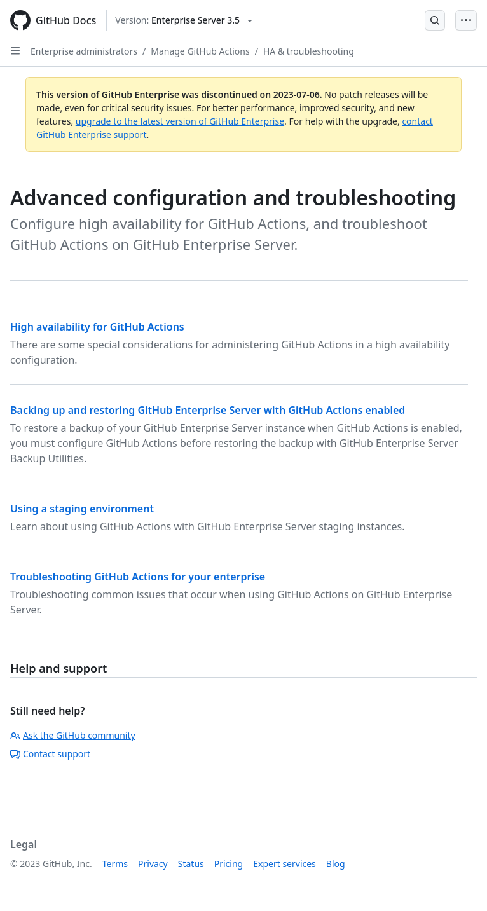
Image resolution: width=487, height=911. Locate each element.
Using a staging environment (82, 509)
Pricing (228, 864)
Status (191, 864)
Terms (115, 864)
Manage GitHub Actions (200, 51)
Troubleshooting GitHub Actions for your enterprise (137, 577)
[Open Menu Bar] (466, 20)
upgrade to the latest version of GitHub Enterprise (180, 121)
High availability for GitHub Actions (97, 327)
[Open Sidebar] (15, 51)
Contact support (50, 754)
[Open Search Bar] (435, 20)
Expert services (284, 864)
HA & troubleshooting (308, 51)
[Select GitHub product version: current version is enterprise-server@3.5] (184, 20)
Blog (335, 864)
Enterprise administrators (84, 51)
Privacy (153, 864)
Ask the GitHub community (72, 735)
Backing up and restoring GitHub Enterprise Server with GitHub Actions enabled (207, 410)
